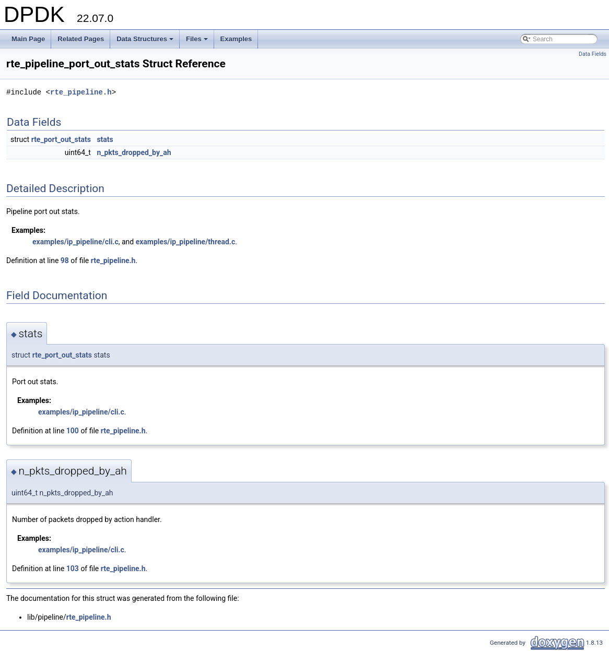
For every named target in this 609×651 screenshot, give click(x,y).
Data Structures (145, 42)
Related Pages (80, 39)
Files (197, 42)
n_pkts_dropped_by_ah (134, 152)
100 (72, 431)
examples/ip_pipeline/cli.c (75, 242)
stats (105, 139)
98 (65, 260)
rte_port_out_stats (61, 139)
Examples (236, 39)
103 (72, 568)
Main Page (28, 39)
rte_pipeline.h (81, 92)
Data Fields (592, 54)
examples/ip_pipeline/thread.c (186, 242)
